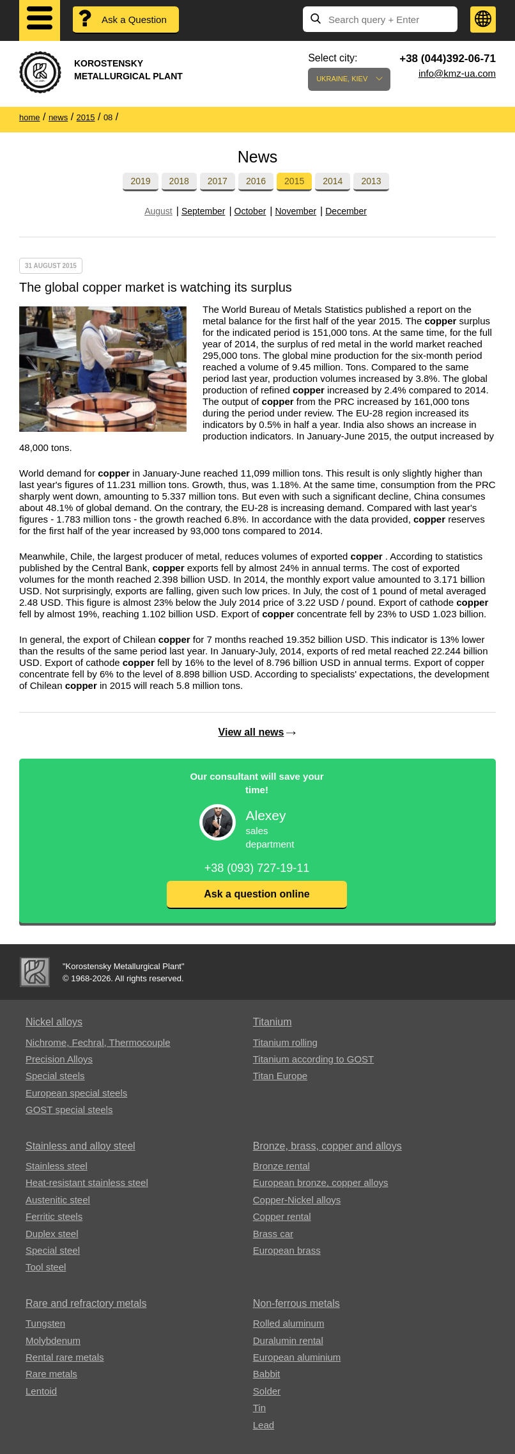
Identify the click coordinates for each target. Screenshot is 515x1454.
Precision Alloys (59, 1059)
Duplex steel (52, 1233)
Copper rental (282, 1216)
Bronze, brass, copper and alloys (327, 1146)
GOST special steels (69, 1109)
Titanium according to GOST (313, 1059)
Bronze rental (281, 1165)
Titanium (272, 1021)
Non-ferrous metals (296, 1303)
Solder (267, 1391)
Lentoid (41, 1391)
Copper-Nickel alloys (297, 1199)
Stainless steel (57, 1165)
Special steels (55, 1075)
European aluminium (297, 1357)
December (346, 211)
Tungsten (45, 1323)
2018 (179, 181)
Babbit (267, 1373)
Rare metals (51, 1373)
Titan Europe (280, 1075)
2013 (371, 181)
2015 (294, 181)
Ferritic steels (54, 1216)
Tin (259, 1407)
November (296, 211)
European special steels (76, 1092)
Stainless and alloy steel (80, 1146)
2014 (332, 181)
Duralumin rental (288, 1340)
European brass (287, 1250)
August (158, 211)
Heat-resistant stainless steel (87, 1182)
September (203, 211)
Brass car (273, 1233)
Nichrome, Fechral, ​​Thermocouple (98, 1042)
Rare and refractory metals (86, 1303)
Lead (263, 1424)
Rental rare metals (65, 1357)
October (250, 211)
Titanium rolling (285, 1042)
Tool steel (46, 1266)
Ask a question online (256, 894)
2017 (217, 181)
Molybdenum (53, 1340)
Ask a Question (134, 19)
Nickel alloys (54, 1021)
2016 (256, 181)
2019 (140, 181)
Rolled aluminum (289, 1323)
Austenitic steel (58, 1199)
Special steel (53, 1250)
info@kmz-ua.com (457, 73)
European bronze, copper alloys (320, 1182)
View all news (251, 732)
